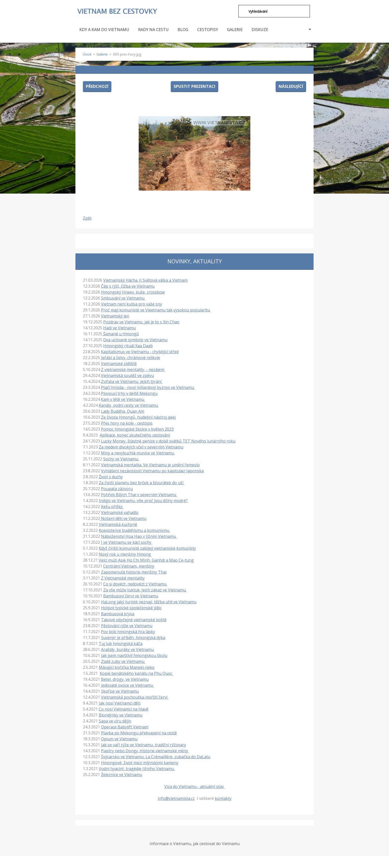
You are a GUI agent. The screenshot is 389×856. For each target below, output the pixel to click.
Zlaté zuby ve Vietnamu (123, 661)
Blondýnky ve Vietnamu (120, 714)
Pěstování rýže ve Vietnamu (126, 625)
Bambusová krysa (117, 613)
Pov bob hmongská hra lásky (128, 631)
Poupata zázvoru (117, 488)
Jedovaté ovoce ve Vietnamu (127, 684)
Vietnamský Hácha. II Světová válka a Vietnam (145, 279)
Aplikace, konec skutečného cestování (135, 434)
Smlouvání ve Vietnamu (123, 297)
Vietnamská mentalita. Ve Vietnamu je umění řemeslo (150, 464)
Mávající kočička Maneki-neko (127, 667)
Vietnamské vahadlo (119, 512)
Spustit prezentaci (194, 86)
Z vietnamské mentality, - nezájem (133, 369)
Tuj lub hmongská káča (120, 643)
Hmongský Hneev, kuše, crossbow (133, 291)
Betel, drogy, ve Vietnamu (125, 679)
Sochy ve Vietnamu (121, 458)
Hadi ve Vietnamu (119, 327)
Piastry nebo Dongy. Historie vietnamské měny (145, 750)
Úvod (87, 53)
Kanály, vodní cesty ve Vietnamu (129, 405)
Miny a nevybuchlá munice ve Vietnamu (138, 452)
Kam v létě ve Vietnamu (123, 399)
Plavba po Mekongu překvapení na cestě (139, 732)
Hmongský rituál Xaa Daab (128, 345)
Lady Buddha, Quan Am (122, 410)
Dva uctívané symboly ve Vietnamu (135, 339)
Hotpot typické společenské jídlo (131, 607)
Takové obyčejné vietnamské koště (133, 619)
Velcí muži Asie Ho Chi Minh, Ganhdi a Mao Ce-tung (146, 559)
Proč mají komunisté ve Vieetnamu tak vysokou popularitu (156, 309)
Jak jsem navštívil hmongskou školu (134, 655)
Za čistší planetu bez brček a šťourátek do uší (141, 482)
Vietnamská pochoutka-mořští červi (134, 696)
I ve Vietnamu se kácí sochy (126, 542)
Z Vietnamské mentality (123, 577)
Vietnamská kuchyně (118, 524)
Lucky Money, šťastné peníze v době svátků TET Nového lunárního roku (168, 440)
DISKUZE (260, 29)
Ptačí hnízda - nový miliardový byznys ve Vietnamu (148, 387)
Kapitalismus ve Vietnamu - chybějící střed (140, 351)
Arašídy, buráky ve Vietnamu (127, 649)
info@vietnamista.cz (176, 798)
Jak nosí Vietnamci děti (119, 702)
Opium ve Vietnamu (119, 738)
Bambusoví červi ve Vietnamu (130, 595)
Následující (291, 86)
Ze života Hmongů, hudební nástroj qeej (138, 416)
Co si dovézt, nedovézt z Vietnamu (135, 583)
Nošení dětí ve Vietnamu (123, 518)
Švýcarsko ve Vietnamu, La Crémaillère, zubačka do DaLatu (155, 756)
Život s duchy (111, 476)
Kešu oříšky (112, 506)
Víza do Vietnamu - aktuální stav (194, 786)
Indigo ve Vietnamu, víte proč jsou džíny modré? (144, 500)
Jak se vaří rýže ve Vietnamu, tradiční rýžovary (143, 744)
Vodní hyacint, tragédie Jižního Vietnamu (137, 768)
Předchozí (97, 86)
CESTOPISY (207, 31)
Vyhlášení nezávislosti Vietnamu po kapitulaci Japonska (152, 470)
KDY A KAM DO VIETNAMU (104, 31)
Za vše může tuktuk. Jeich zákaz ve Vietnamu (145, 589)
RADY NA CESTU (153, 31)
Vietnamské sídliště (119, 363)
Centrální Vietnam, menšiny (128, 565)
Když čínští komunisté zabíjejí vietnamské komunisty (147, 547)
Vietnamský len (115, 315)
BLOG (183, 29)
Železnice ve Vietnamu (121, 774)
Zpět (87, 217)
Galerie (102, 53)
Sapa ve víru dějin (115, 720)
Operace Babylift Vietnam (124, 726)
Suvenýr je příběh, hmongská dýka (133, 637)
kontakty (223, 798)
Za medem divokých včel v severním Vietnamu (141, 446)
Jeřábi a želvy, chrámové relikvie (130, 357)
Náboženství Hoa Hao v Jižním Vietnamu (139, 536)
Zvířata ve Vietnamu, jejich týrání (131, 381)
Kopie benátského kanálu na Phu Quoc (136, 673)
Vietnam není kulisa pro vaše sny (131, 303)
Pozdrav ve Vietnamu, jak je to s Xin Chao (141, 321)
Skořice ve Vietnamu (120, 690)
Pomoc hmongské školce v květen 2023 (137, 428)
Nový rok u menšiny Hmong (125, 553)
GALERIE (235, 29)
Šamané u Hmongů (120, 333)
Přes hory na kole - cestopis (127, 422)
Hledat (242, 11)
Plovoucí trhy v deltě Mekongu (129, 393)
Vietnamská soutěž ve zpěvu (127, 375)
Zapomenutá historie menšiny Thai (133, 571)
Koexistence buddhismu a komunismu (134, 530)
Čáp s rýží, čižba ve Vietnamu (128, 285)
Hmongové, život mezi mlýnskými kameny (139, 762)
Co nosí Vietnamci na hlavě (123, 708)
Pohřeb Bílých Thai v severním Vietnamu (139, 494)
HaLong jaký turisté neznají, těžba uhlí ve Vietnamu (148, 601)
